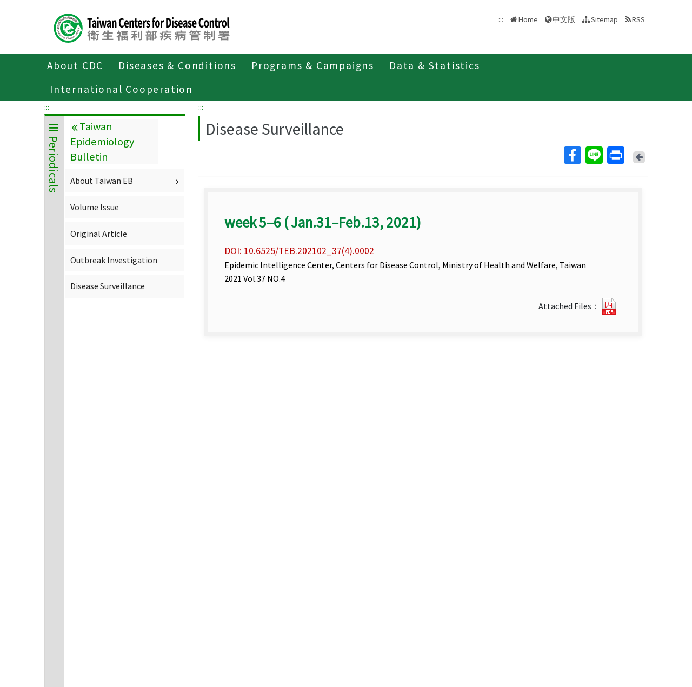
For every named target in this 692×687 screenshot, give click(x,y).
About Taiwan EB (126, 180)
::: (46, 107)
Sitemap (604, 19)
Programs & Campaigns (312, 65)
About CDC (75, 65)
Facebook (572, 155)
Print (615, 155)
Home (528, 19)
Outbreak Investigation (113, 260)
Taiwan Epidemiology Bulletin (102, 141)
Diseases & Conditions (177, 65)
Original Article (98, 233)
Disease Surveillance (107, 286)
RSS (638, 19)
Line (593, 155)
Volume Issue (94, 207)
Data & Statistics (434, 65)
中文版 (564, 19)
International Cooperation (121, 89)
